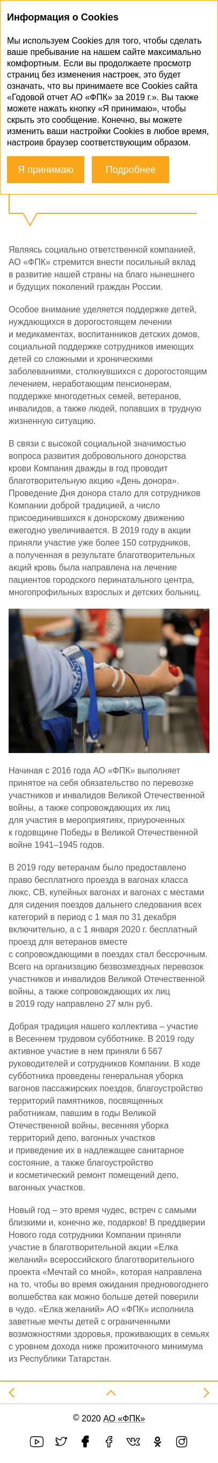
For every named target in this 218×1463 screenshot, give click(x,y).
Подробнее (131, 169)
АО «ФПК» (124, 1418)
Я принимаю (46, 169)
